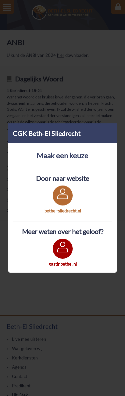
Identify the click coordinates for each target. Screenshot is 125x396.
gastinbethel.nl (63, 264)
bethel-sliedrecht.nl (62, 210)
